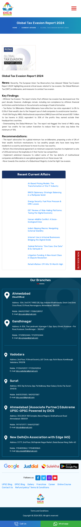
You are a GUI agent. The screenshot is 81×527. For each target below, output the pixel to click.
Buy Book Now (78, 260)
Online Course (64, 484)
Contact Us (7, 487)
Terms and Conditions (40, 511)
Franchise (41, 484)
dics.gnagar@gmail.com (28, 338)
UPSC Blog (7, 484)
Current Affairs (29, 28)
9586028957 (37, 311)
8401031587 (34, 395)
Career (52, 484)
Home (14, 28)
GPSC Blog (20, 484)
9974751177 (21, 425)
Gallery (30, 484)
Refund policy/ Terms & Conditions (32, 487)
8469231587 (24, 311)
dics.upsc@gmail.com (27, 314)
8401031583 (21, 395)
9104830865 (34, 448)
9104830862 (21, 448)
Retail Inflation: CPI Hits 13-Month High (45, 264)
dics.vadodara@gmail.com (27, 371)
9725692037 (22, 368)
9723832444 (24, 335)
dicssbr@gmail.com (24, 427)
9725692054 (35, 368)
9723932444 (37, 335)
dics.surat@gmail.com (25, 397)
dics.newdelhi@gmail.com (26, 451)
